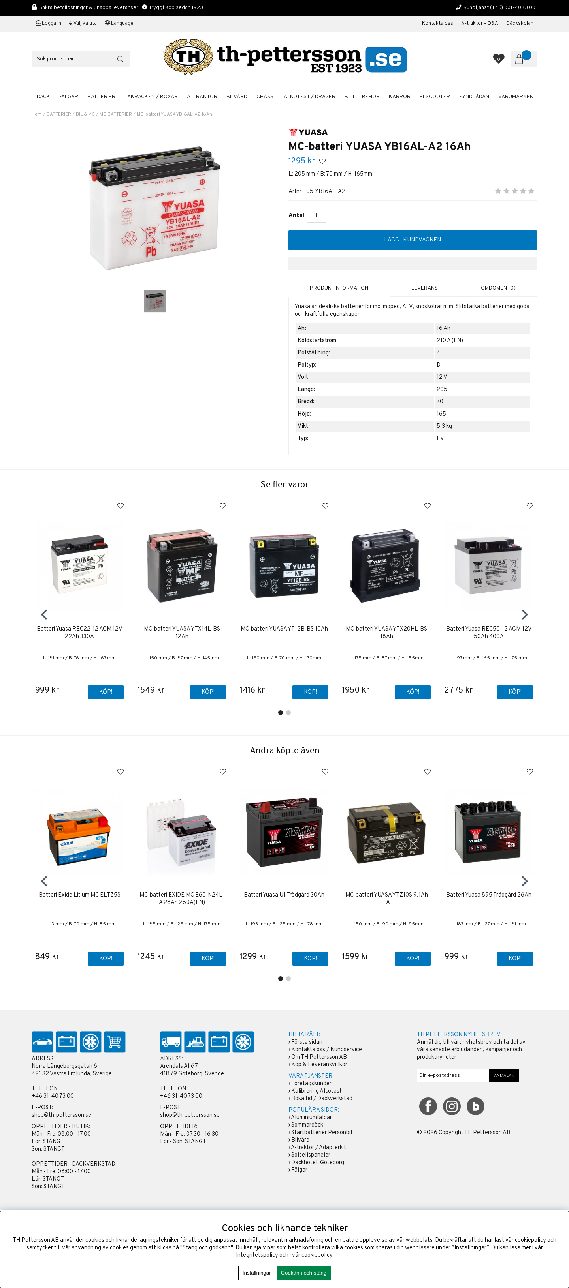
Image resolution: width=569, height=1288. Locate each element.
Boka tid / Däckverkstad (321, 1099)
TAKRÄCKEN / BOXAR (151, 97)
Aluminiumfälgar (311, 1118)
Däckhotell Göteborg (317, 1163)
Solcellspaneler (310, 1155)
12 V (442, 377)
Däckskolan (519, 24)
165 (441, 414)
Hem (37, 114)
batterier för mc (360, 307)
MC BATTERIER (116, 114)
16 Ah (443, 328)
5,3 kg (444, 426)
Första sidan (306, 1042)
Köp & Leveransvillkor (319, 1065)
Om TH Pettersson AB (319, 1057)
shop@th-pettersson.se (61, 1116)
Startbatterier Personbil (321, 1133)
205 (442, 389)
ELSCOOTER (435, 97)
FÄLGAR (68, 97)
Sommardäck (307, 1125)
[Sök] (81, 59)
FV (440, 438)
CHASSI (265, 97)
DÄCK (43, 97)
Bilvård (300, 1140)
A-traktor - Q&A (479, 24)
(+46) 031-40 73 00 (512, 7)
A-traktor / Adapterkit (318, 1148)
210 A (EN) (450, 340)
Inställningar (257, 1273)
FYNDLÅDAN (474, 97)
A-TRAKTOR (202, 97)
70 (440, 402)
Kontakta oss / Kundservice (326, 1050)
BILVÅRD (236, 97)
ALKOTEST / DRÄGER (309, 97)
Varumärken (515, 97)
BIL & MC (85, 114)
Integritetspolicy (257, 1255)
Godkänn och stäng (304, 1273)
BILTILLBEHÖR (362, 97)
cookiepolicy (316, 1255)
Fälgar (299, 1170)
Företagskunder (311, 1084)
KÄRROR (400, 97)
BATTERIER (101, 97)
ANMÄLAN (504, 1076)
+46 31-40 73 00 (53, 1097)
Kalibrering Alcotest (316, 1091)
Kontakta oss (437, 24)
